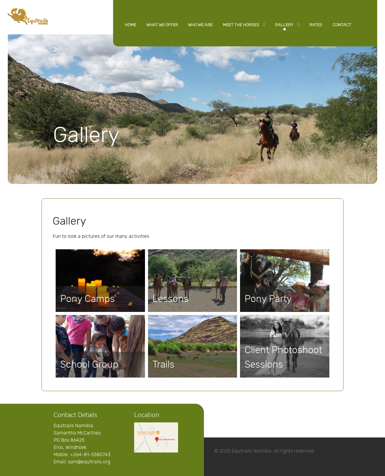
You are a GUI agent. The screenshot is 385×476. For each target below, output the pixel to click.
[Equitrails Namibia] (28, 16)
